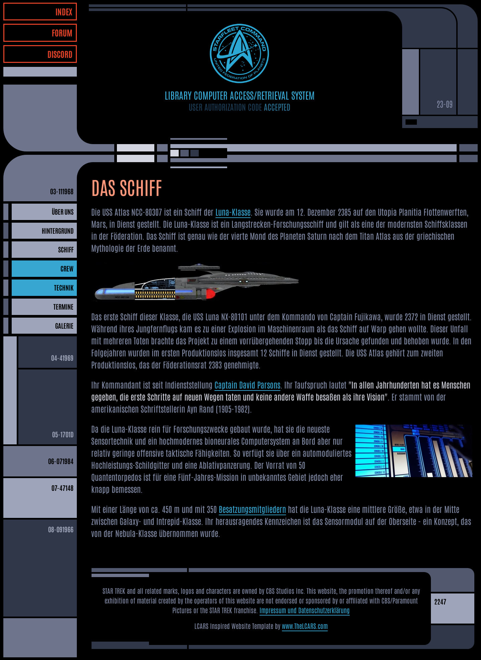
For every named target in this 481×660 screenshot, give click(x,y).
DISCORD (59, 53)
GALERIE (64, 325)
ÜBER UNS (62, 211)
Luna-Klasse (233, 211)
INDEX (63, 11)
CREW (66, 268)
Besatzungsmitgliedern (252, 509)
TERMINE (63, 306)
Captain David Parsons (247, 384)
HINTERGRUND (57, 230)
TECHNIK (63, 287)
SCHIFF (65, 249)
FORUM (62, 32)
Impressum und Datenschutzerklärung (305, 610)
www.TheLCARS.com (305, 626)
